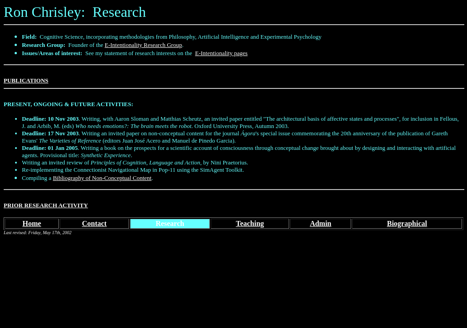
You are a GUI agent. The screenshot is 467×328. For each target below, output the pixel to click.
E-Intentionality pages (221, 53)
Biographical (407, 223)
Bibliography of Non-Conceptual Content (102, 177)
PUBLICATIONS (26, 80)
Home (31, 223)
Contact (94, 223)
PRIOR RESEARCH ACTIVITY (46, 205)
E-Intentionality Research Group (143, 44)
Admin (320, 223)
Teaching (250, 223)
